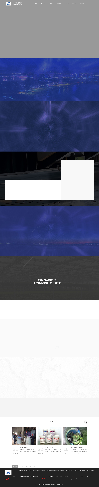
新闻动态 (74, 3)
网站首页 (35, 3)
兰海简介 (43, 3)
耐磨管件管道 (51, 470)
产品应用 (51, 3)
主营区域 (15, 466)
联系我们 (82, 3)
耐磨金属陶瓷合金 (57, 470)
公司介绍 (25, 470)
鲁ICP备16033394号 (60, 484)
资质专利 (66, 3)
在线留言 (92, 470)
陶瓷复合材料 (39, 470)
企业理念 (29, 470)
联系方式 (88, 470)
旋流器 (62, 470)
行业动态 (79, 470)
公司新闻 (75, 470)
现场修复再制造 (45, 470)
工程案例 (59, 3)
